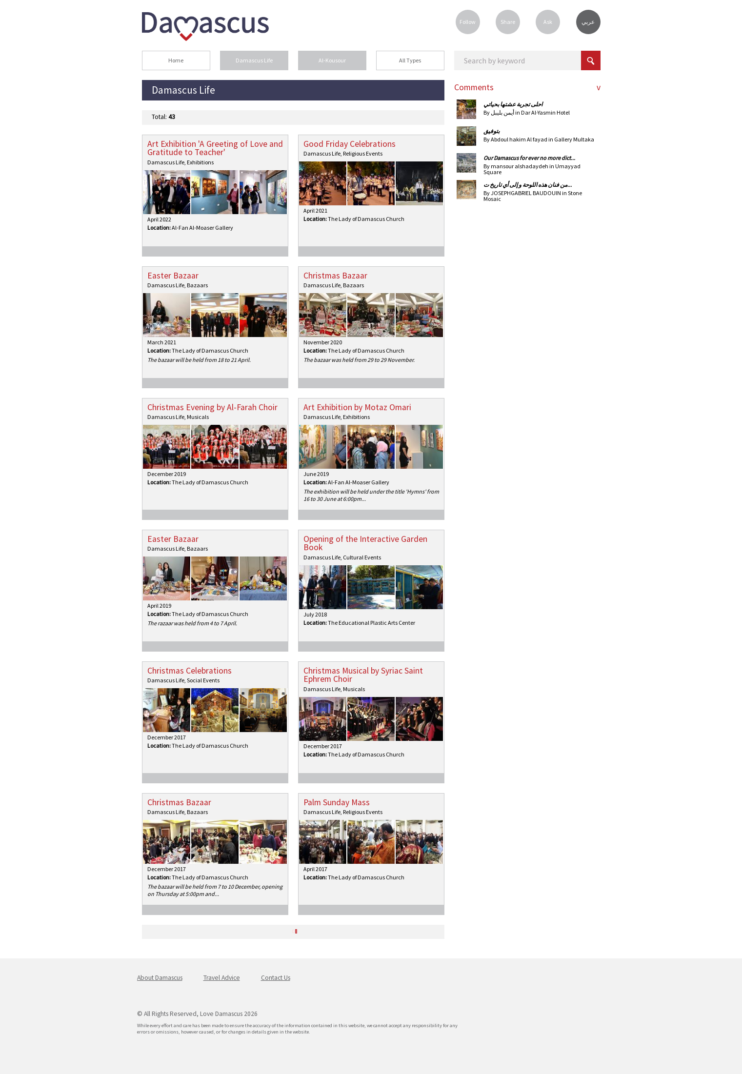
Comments (474, 87)
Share (508, 21)
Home (175, 60)
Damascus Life (254, 60)
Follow (468, 21)
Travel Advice (221, 978)
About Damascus (159, 978)
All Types (410, 60)
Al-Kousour (332, 60)
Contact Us (275, 978)
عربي (588, 22)
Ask (547, 21)
